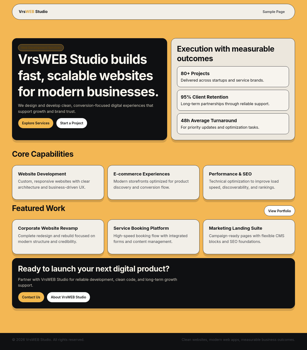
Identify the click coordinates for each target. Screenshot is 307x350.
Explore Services (35, 123)
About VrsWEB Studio (68, 297)
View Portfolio (279, 211)
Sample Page (274, 12)
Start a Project (71, 123)
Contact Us (31, 297)
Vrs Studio (33, 11)
